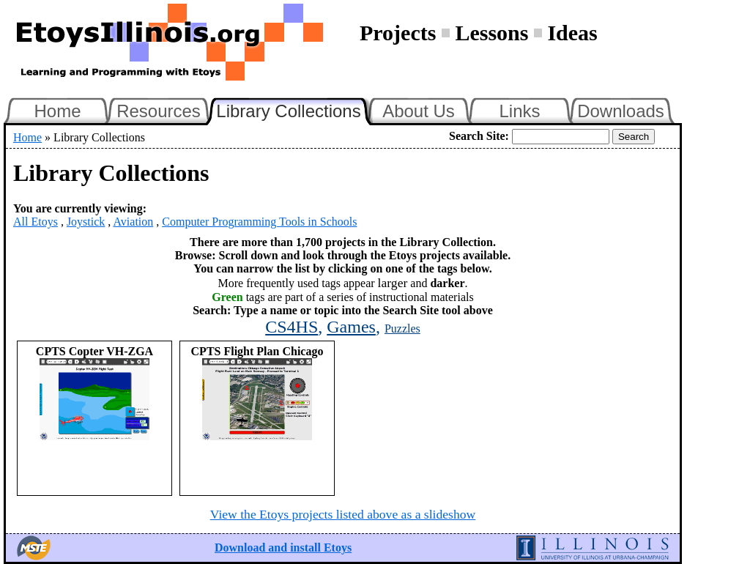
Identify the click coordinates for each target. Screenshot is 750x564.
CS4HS (291, 326)
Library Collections (294, 109)
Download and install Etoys (283, 547)
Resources (158, 111)
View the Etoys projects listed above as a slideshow (342, 514)
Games (351, 326)
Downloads (620, 111)
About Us (418, 111)
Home (57, 111)
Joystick (86, 221)
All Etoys (35, 221)
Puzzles (402, 328)
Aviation (133, 221)
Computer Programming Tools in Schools (259, 221)
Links (519, 111)
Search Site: (479, 136)
